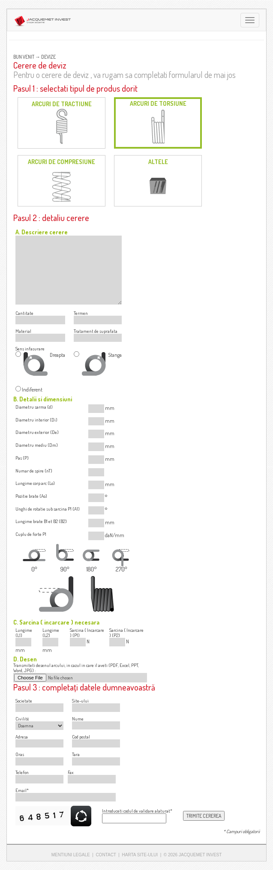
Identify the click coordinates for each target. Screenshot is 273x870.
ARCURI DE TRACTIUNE (62, 104)
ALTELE (158, 161)
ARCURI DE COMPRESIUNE (61, 161)
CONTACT (106, 854)
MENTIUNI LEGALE (70, 854)
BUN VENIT (23, 57)
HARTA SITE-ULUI (140, 854)
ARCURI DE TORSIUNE (158, 103)
